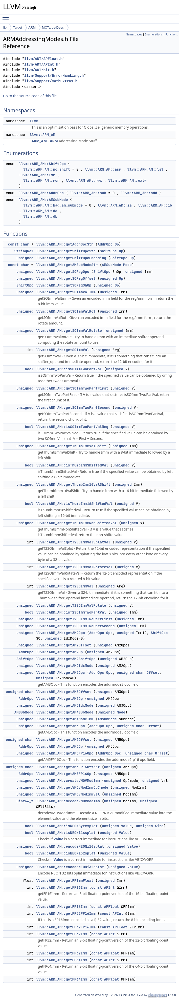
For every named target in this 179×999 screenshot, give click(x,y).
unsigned (24, 258)
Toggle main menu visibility (7, 16)
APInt (109, 887)
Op (117, 244)
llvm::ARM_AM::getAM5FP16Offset (68, 767)
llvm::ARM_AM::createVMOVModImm (68, 780)
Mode (127, 264)
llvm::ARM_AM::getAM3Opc (60, 672)
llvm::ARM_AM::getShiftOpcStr (66, 251)
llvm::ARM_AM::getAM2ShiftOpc (66, 659)
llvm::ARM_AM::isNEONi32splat (66, 853)
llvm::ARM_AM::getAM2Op (59, 652)
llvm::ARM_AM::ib (155, 205)
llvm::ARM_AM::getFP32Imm (61, 934)
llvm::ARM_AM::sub (88, 193)
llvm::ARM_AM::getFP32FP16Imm (66, 913)
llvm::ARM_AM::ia (114, 205)
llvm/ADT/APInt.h (41, 64)
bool (29, 369)
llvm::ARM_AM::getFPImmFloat (65, 880)
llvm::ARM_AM (42, 134)
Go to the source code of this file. (30, 95)
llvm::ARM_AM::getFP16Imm (61, 887)
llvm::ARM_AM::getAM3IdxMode (65, 705)
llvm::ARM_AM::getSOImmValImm (66, 292)
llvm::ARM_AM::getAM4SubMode (65, 712)
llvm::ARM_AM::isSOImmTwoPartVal (69, 369)
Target (17, 27)
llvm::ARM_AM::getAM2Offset (63, 645)
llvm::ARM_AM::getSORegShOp (63, 285)
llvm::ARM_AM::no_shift (46, 169)
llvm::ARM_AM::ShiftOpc (42, 163)
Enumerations (154, 34)
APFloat (111, 906)
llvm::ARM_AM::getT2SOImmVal (65, 586)
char (25, 244)
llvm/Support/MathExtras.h (50, 81)
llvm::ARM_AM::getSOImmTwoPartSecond (73, 407)
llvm (34, 121)
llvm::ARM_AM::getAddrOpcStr (65, 244)
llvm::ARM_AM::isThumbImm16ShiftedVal (74, 503)
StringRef (24, 251)
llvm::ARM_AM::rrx (84, 180)
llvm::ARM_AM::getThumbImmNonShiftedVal (76, 523)
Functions (171, 34)
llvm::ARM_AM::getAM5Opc (60, 726)
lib (5, 27)
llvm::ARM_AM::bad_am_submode (53, 205)
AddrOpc (105, 244)
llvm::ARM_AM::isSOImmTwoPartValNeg (72, 426)
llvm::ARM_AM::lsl (145, 169)
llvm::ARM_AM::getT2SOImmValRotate (71, 605)
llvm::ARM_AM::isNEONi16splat (66, 832)
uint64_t (24, 801)
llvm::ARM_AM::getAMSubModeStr (67, 264)
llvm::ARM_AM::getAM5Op (59, 746)
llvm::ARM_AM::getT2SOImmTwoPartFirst (74, 619)
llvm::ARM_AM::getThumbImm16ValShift (73, 484)
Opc (109, 632)
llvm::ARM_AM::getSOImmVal (62, 350)
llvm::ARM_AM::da (40, 211)
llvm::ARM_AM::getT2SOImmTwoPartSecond (75, 626)
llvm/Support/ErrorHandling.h (54, 75)
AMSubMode (111, 264)
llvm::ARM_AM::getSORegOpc (62, 271)
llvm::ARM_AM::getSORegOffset (66, 278)
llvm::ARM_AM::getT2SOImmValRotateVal (74, 567)
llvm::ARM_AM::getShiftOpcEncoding (71, 258)
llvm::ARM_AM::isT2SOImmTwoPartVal (71, 612)
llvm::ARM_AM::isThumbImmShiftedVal (72, 465)
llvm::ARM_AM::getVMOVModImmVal (68, 794)
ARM (32, 27)
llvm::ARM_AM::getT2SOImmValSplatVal (73, 542)
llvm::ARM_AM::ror (41, 180)
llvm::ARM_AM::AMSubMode (43, 199)
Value (126, 826)
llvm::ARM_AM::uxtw (127, 180)
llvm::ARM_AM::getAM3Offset (63, 691)
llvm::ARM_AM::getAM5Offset (63, 739)
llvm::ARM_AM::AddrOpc (41, 193)
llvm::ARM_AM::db (40, 216)
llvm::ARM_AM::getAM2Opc (60, 632)
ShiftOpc (108, 251)
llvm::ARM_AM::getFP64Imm (61, 960)
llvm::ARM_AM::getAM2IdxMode (65, 665)
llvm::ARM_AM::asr (103, 169)
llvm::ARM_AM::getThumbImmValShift (71, 446)
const (13, 244)
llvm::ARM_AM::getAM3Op (59, 698)
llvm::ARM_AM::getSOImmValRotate (69, 330)
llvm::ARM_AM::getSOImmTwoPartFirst (72, 388)
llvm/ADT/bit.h (39, 70)
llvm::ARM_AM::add (139, 193)
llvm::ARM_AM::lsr (37, 175)
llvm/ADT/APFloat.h (43, 58)
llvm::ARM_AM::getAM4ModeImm (65, 719)
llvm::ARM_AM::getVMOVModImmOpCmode (72, 787)
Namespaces (134, 34)
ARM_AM (39, 140)
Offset (153, 672)
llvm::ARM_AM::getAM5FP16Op (63, 773)
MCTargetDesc (53, 27)
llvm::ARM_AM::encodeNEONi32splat (70, 867)
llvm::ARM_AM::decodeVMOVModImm (68, 801)
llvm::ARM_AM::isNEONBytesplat (67, 826)
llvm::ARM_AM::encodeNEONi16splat (70, 846)
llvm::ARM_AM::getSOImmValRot (66, 311)
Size (159, 826)
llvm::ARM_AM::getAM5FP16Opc (65, 753)
